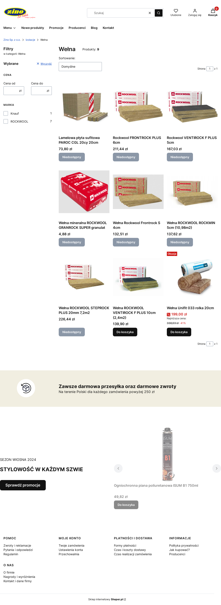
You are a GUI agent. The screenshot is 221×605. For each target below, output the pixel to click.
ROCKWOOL (19, 121)
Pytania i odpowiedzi (18, 550)
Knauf (15, 113)
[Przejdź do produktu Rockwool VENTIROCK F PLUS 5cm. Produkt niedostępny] (192, 107)
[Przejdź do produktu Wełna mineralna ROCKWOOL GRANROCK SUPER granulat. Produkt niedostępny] (84, 192)
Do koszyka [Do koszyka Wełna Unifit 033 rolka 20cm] (179, 332)
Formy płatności (125, 545)
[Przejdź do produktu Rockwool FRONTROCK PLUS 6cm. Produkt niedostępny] (138, 107)
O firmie (8, 572)
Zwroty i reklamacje (17, 545)
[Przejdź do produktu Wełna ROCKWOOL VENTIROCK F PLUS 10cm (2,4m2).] (138, 277)
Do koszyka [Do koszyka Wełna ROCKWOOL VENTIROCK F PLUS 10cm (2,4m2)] (125, 332)
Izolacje (30, 39)
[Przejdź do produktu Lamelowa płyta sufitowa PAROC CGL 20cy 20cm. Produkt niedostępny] (84, 107)
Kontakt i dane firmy (17, 581)
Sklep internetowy (105, 599)
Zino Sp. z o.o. (12, 39)
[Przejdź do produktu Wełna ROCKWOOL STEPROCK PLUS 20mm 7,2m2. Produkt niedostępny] (84, 277)
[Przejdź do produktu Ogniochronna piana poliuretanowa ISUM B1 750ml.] (167, 454)
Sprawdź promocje (22, 485)
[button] (159, 13)
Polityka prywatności (184, 545)
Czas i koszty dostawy (130, 550)
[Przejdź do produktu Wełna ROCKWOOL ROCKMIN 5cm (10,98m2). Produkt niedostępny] (192, 192)
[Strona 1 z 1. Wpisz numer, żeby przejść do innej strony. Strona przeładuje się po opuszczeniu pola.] (209, 68)
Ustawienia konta (71, 550)
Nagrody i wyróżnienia (19, 576)
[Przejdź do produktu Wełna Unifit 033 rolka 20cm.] (192, 277)
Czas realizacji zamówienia (133, 554)
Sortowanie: (67, 58)
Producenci (177, 554)
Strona (201, 68)
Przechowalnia (69, 554)
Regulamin (10, 554)
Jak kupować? (179, 550)
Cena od (9, 83)
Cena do (37, 83)
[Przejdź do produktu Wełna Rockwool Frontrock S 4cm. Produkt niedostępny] (138, 192)
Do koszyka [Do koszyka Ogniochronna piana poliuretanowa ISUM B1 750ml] (126, 505)
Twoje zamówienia (71, 545)
